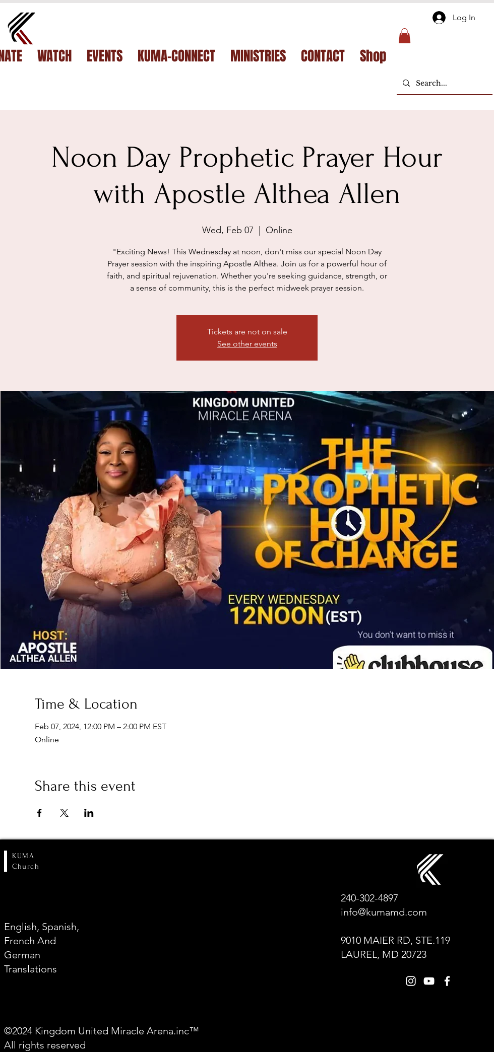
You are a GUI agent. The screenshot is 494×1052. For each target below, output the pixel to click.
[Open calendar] (114, 995)
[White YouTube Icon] (429, 981)
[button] (404, 35)
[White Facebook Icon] (447, 981)
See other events (247, 343)
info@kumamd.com (384, 912)
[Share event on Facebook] (39, 813)
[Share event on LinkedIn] (89, 813)
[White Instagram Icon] (410, 981)
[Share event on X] (64, 813)
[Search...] (443, 83)
